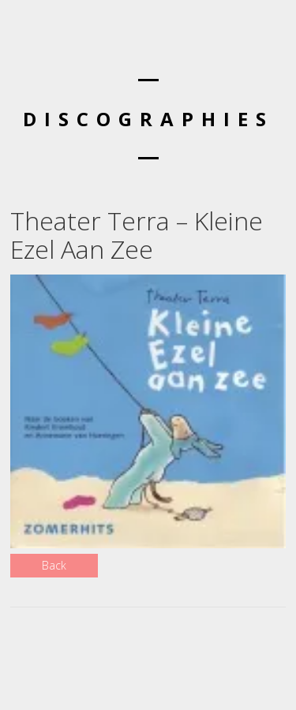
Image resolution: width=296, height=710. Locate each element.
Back (54, 565)
